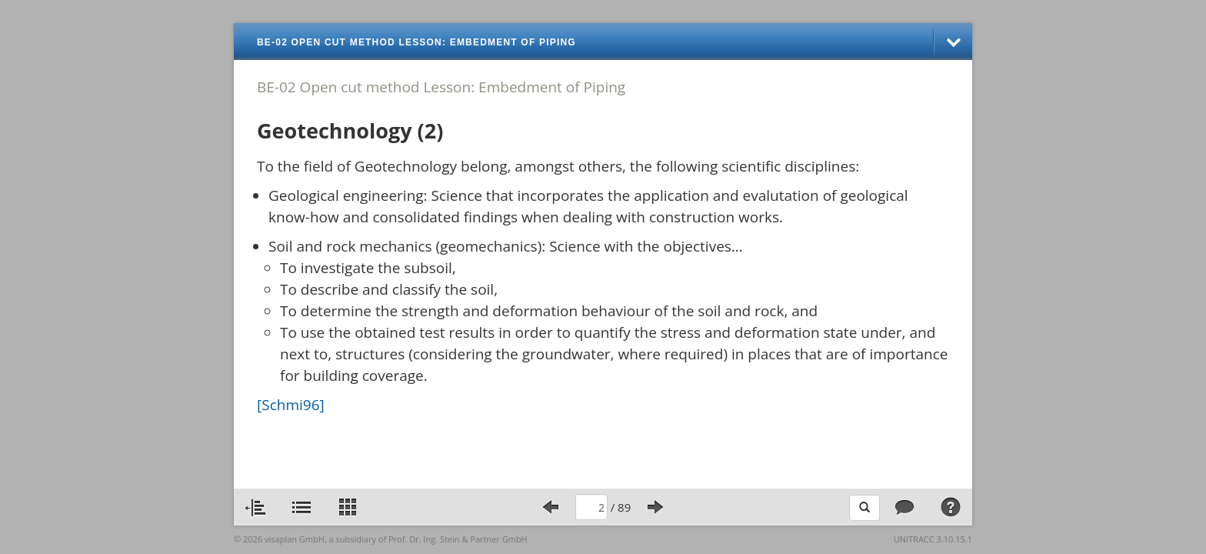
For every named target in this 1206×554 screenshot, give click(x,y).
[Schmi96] (291, 405)
